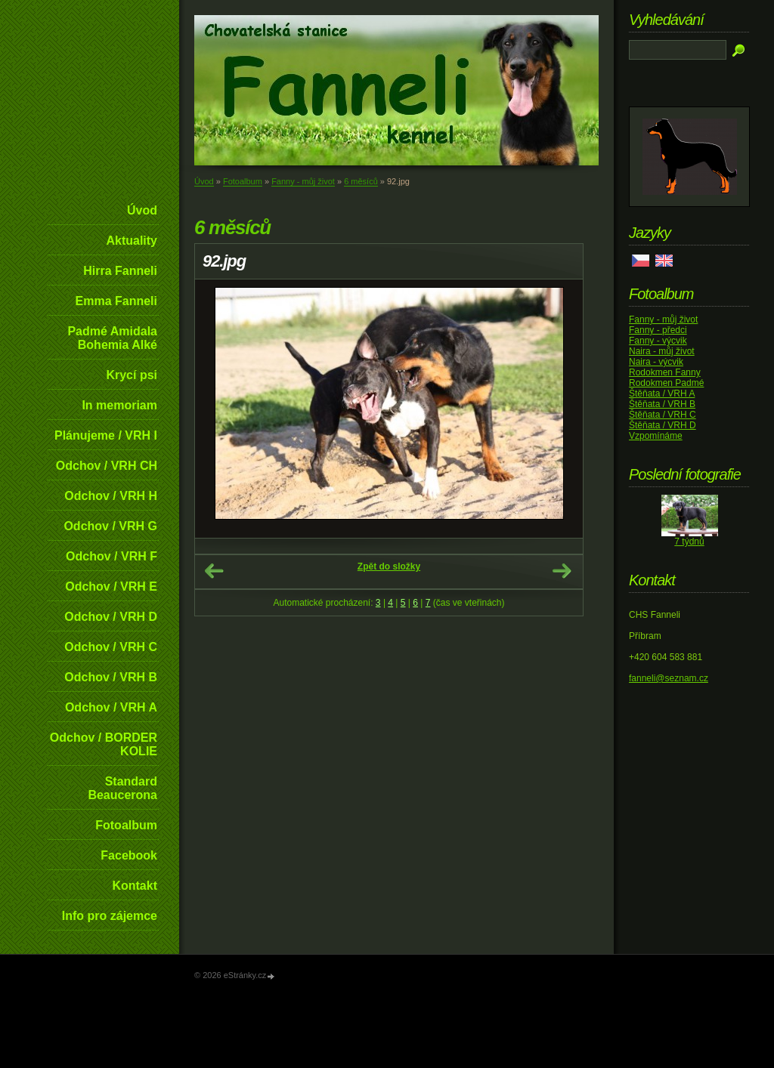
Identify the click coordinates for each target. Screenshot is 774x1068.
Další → (561, 571)
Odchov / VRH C (110, 646)
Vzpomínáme (656, 436)
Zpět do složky (389, 566)
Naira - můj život (662, 351)
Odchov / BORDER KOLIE (103, 744)
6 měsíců (361, 181)
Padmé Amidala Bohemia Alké (112, 338)
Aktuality (131, 240)
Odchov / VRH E (111, 586)
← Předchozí (214, 571)
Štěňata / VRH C (662, 414)
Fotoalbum (126, 825)
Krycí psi (131, 375)
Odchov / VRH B (110, 677)
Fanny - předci (658, 330)
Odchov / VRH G (110, 526)
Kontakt (134, 885)
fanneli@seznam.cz (668, 678)
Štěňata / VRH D (662, 425)
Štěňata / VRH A (662, 393)
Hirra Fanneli (120, 270)
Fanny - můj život (303, 181)
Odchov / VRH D (110, 616)
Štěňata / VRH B (662, 404)
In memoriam (119, 405)
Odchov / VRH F (111, 556)
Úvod (142, 210)
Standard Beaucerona (122, 788)
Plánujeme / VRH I (105, 435)
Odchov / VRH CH (106, 465)
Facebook (129, 855)
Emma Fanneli (116, 301)
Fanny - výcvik (658, 340)
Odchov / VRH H (110, 495)
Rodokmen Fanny (665, 372)
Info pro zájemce (109, 915)
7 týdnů (689, 541)
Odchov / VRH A (111, 707)
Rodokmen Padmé (666, 383)
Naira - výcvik (656, 362)
